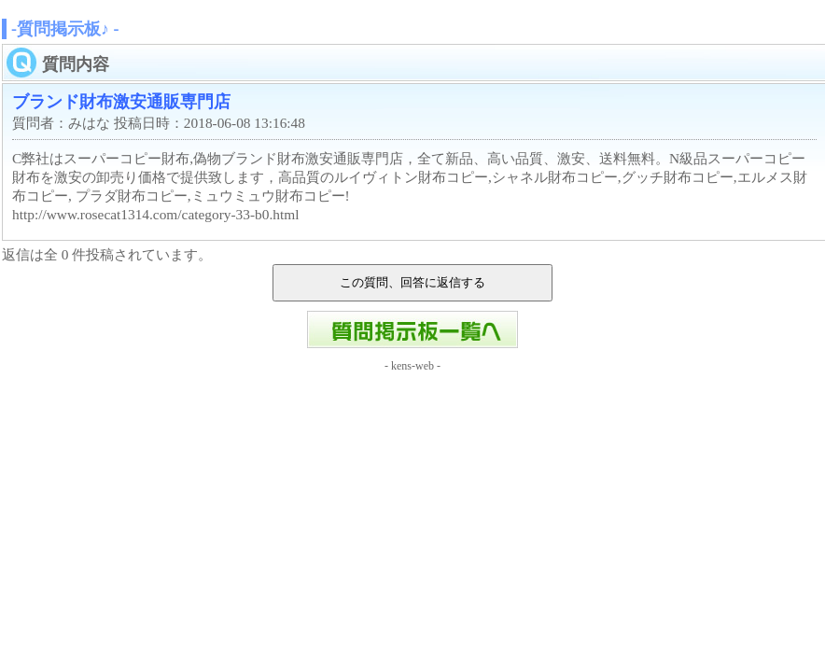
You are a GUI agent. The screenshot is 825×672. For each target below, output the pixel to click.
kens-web (412, 365)
